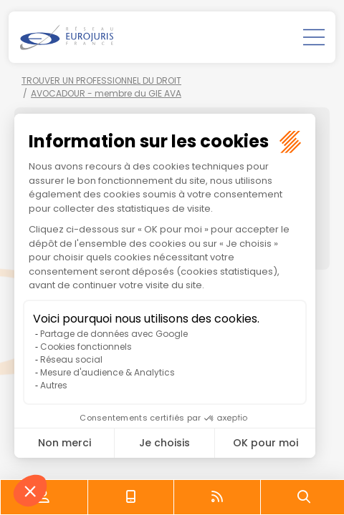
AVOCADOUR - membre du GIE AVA (106, 93)
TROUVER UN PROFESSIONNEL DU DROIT (101, 80)
